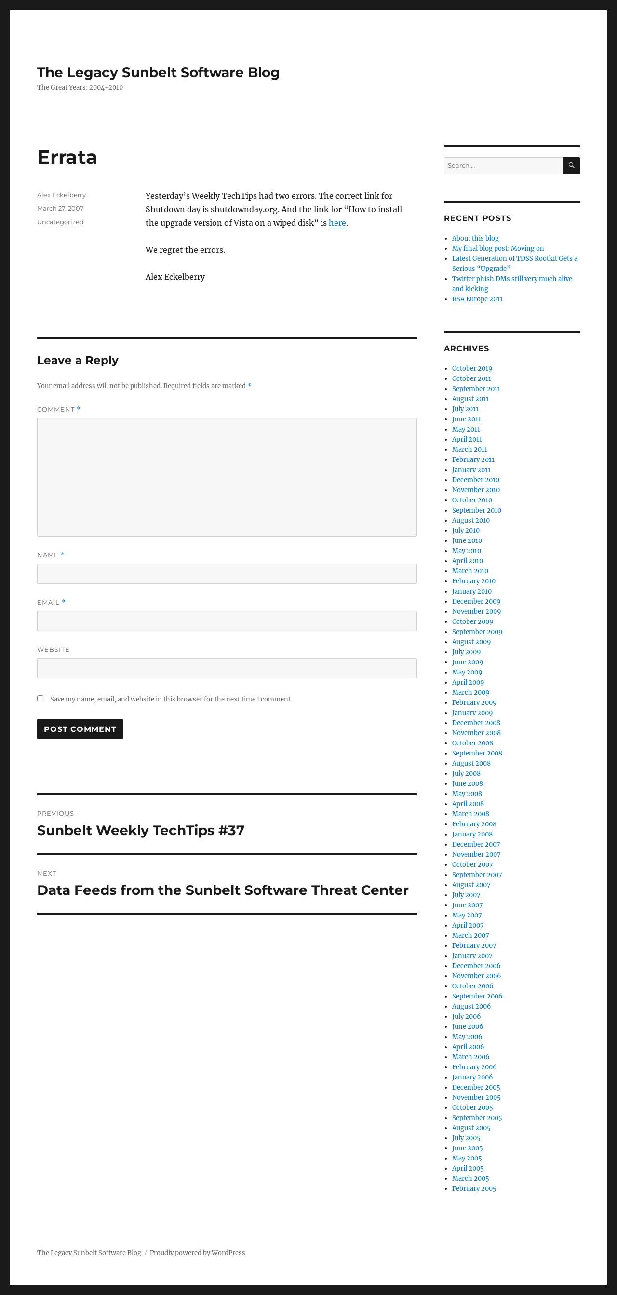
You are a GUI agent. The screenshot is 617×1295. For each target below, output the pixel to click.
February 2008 (474, 824)
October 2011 (471, 379)
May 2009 (467, 672)
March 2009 (471, 692)
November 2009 (476, 611)
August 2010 (471, 520)
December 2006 (476, 966)
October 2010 (472, 500)
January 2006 (472, 1077)
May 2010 (466, 551)
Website (53, 649)
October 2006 (473, 986)
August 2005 (471, 1128)
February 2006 (474, 1067)
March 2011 (469, 449)
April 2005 (468, 1168)
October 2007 (472, 865)
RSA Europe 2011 (477, 299)
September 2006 (477, 996)
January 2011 (471, 470)
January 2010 (472, 591)
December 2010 (475, 480)
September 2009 (477, 632)
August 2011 (470, 399)
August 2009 (471, 642)
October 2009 (473, 622)
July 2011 (465, 409)
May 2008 (467, 794)
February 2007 (474, 946)
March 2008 (470, 814)
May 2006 (467, 1037)
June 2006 (467, 1027)
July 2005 (466, 1138)
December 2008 (476, 723)
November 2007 (476, 854)
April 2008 (468, 804)
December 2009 (476, 601)
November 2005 (476, 1097)
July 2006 (466, 1016)
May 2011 (466, 429)
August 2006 (471, 1006)
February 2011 (473, 460)
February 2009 (474, 703)
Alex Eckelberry (61, 195)
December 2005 (476, 1087)
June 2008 (467, 784)
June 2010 (467, 541)
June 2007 (467, 905)
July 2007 (466, 895)
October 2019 (472, 368)
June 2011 (466, 419)
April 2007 (468, 925)
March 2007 (470, 935)
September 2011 (476, 389)
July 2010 (466, 530)
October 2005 (472, 1108)
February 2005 (474, 1189)
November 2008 (476, 733)
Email (51, 602)
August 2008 (471, 763)
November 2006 (476, 976)
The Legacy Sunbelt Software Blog (158, 72)
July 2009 (466, 652)
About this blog (475, 238)
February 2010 (474, 581)
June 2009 (467, 662)
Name (51, 555)
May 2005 (467, 1158)
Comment (59, 409)
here (337, 223)
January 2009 (472, 713)
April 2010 (467, 561)
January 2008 (472, 834)
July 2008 (466, 773)
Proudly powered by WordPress (197, 1253)
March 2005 (470, 1178)
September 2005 (477, 1118)
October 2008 (472, 743)
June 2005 (467, 1148)
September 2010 (476, 510)
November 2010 (476, 490)
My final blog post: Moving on (498, 248)
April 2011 (467, 439)
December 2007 (476, 844)
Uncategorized (60, 222)
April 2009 (468, 682)
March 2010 (470, 571)
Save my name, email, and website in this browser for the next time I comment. (171, 699)
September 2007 (477, 875)
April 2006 (468, 1047)
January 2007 (472, 956)
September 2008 (477, 753)
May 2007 (467, 915)
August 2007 (471, 885)
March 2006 (471, 1057)
